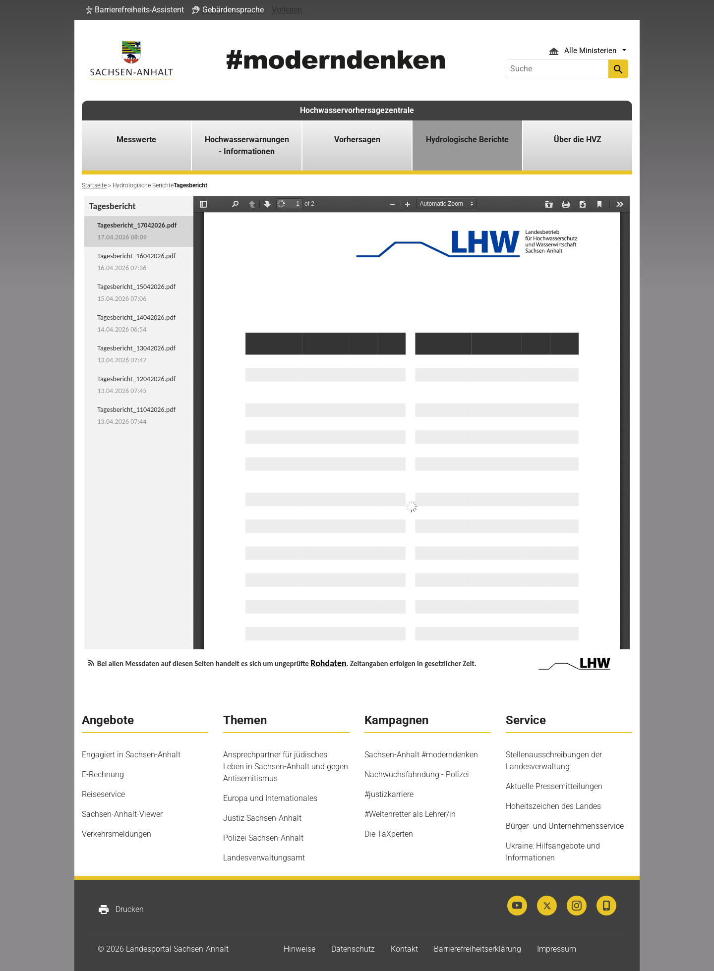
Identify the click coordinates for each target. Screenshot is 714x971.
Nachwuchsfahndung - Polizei (416, 774)
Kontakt (404, 949)
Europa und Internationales (270, 798)
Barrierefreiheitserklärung (477, 949)
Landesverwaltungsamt (264, 857)
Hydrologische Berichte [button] (467, 139)
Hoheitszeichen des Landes (553, 806)
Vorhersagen (357, 139)
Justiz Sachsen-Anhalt (262, 818)
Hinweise (299, 949)
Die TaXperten (388, 834)
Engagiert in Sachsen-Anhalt (131, 754)
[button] (135, 10)
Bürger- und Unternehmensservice (565, 826)
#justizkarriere (389, 794)
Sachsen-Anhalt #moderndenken (421, 754)
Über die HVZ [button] (577, 139)
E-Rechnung (103, 774)
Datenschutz (353, 949)
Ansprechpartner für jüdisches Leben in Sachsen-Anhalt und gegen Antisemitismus (285, 766)
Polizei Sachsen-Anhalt (263, 838)
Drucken (121, 909)
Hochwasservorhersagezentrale (357, 110)
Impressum (556, 949)
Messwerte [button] (136, 139)
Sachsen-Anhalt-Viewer (122, 814)
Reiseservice (103, 794)
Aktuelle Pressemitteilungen (554, 786)
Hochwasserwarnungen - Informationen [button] (247, 145)
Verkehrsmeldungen (116, 834)
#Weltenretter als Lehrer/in (410, 814)
